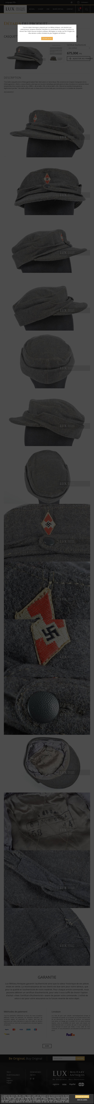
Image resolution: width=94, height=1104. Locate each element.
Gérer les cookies (82, 1099)
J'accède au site (47, 38)
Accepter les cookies (82, 1096)
